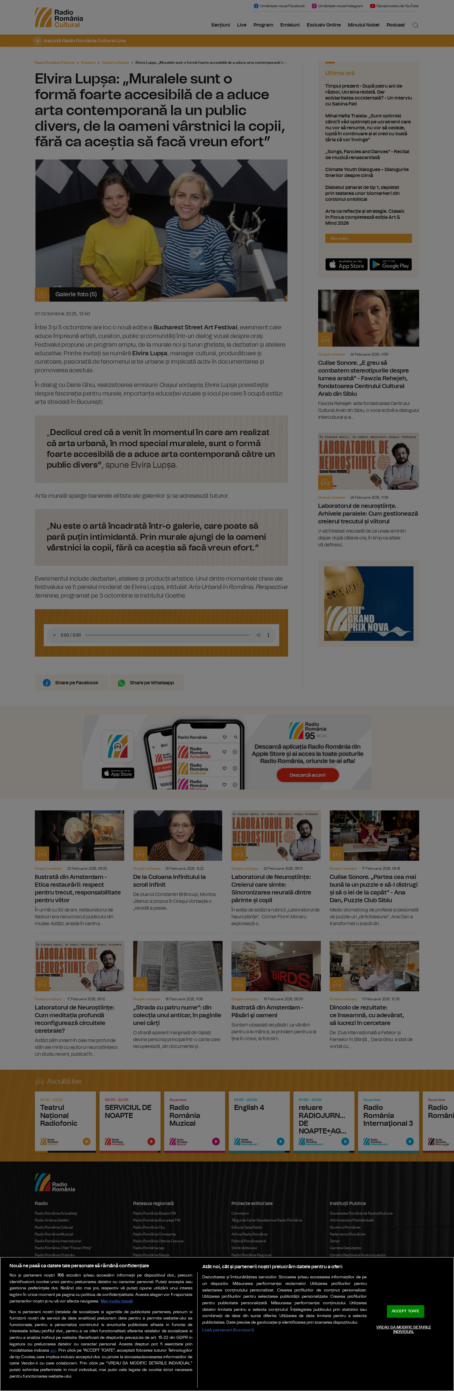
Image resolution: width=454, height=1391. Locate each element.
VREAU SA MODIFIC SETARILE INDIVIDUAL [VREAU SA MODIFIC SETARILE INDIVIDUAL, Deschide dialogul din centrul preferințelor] (403, 1329)
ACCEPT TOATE (406, 1311)
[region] (227, 1324)
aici (53, 1351)
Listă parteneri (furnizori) (228, 1330)
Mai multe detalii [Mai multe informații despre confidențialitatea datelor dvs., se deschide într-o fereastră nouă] (117, 1301)
